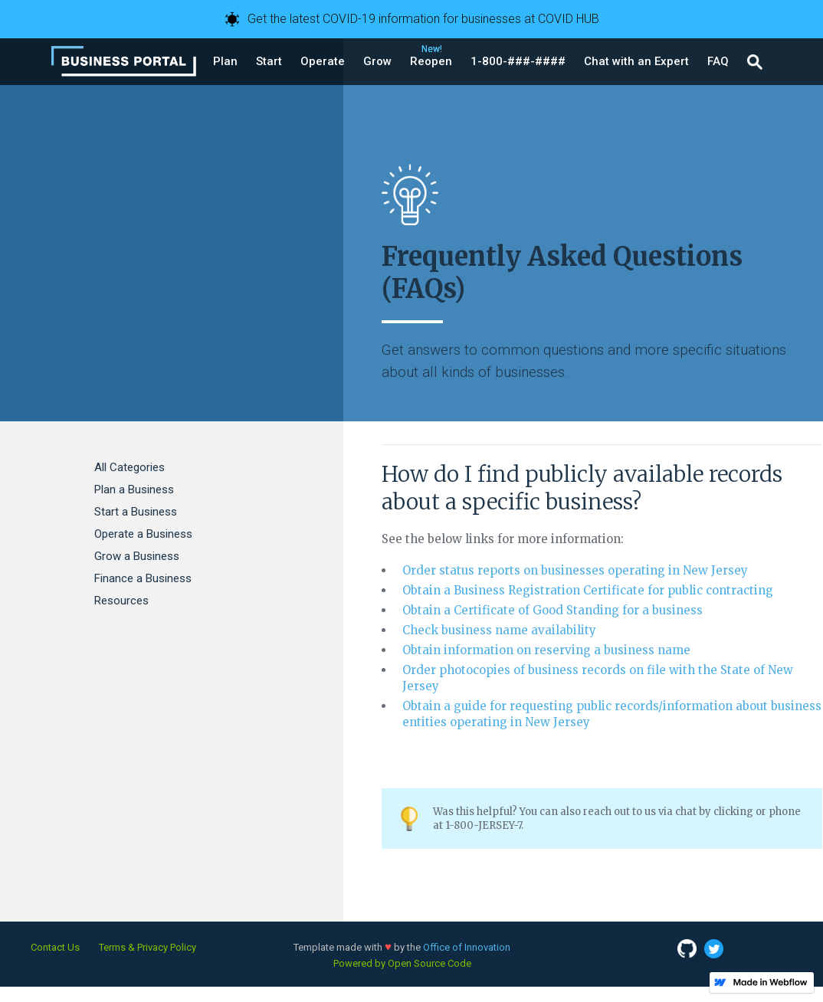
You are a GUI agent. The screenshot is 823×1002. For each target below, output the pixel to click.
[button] (225, 61)
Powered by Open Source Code (402, 963)
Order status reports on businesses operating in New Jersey (575, 570)
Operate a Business (143, 534)
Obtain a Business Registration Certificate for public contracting (587, 590)
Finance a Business (143, 578)
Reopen (431, 61)
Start (269, 61)
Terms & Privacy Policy (147, 947)
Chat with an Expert (636, 61)
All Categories (129, 467)
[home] (123, 61)
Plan (225, 61)
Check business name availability (499, 630)
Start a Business (135, 512)
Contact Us (55, 947)
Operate (322, 61)
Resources (121, 600)
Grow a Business (136, 556)
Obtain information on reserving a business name (546, 650)
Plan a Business (134, 489)
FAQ (718, 61)
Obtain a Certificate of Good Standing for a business (552, 610)
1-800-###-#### (518, 61)
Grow (377, 61)
